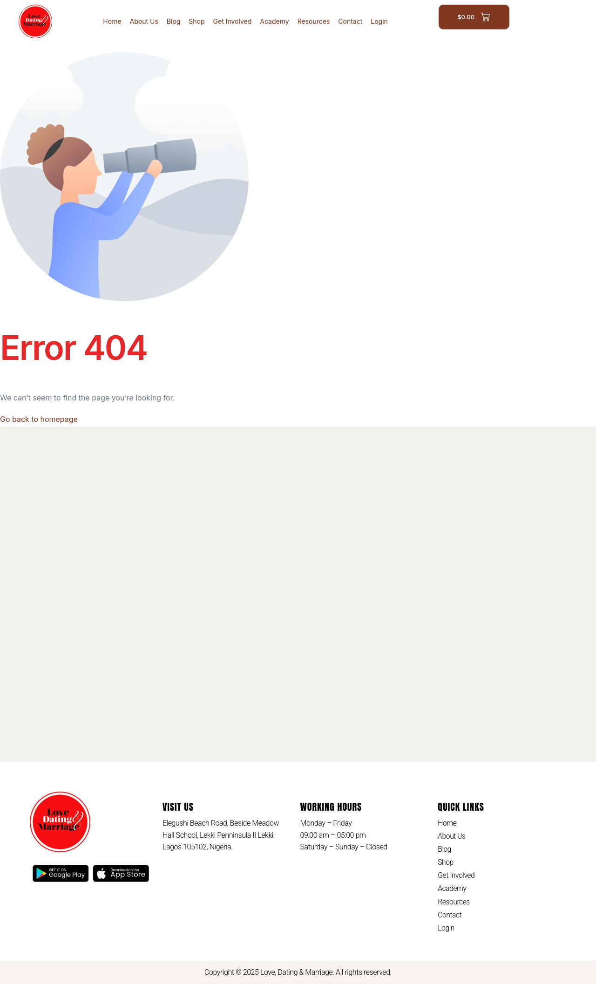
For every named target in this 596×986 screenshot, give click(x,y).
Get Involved (232, 21)
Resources (314, 21)
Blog (174, 21)
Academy (274, 21)
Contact (350, 21)
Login (379, 21)
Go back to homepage (39, 419)
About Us (144, 21)
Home (112, 21)
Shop (196, 21)
